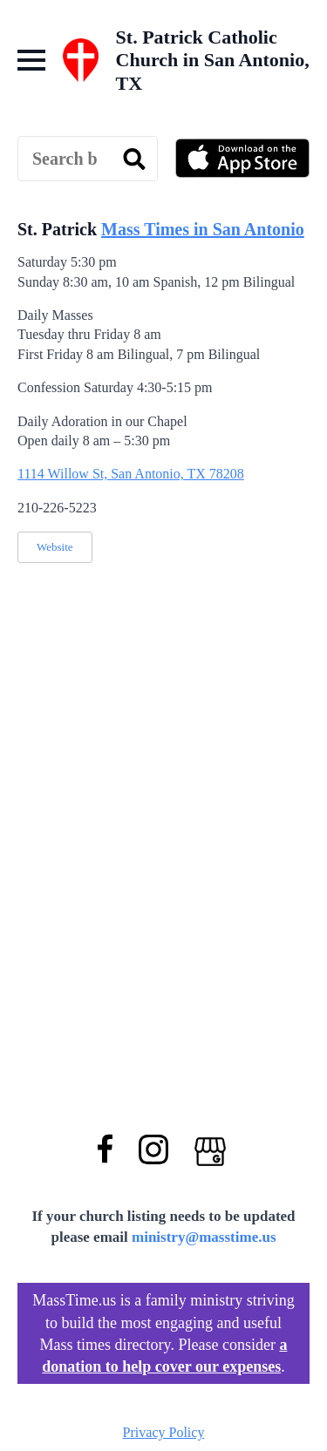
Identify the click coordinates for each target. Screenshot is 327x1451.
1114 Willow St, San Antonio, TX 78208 (130, 473)
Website (55, 546)
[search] (134, 159)
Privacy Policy (164, 1432)
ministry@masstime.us (204, 1237)
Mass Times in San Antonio (202, 229)
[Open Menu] (31, 60)
